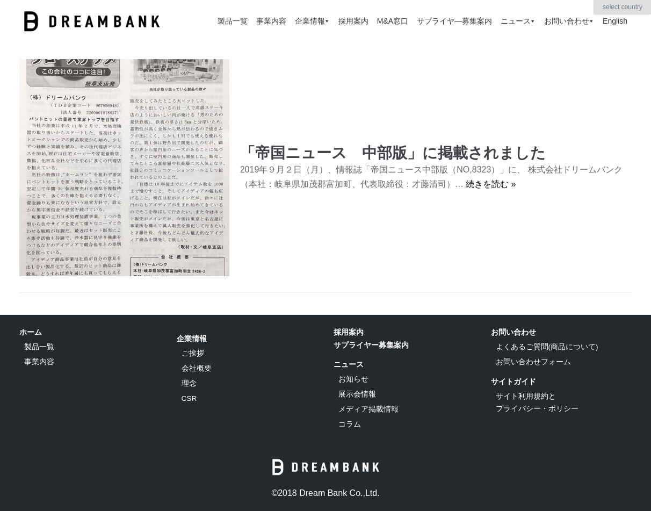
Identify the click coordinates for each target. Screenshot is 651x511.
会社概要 (197, 368)
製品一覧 (233, 21)
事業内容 (271, 21)
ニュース (518, 21)
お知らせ (353, 379)
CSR (189, 398)
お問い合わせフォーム (533, 362)
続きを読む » (491, 184)
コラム (349, 424)
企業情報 (312, 21)
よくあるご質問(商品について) (547, 347)
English (615, 21)
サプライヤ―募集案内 (454, 21)
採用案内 (353, 21)
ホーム (30, 332)
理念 (189, 383)
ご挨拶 (193, 353)
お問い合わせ (569, 21)
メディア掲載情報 (368, 409)
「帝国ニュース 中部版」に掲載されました (393, 153)
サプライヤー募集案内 (371, 345)
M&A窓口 (392, 21)
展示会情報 (357, 394)
